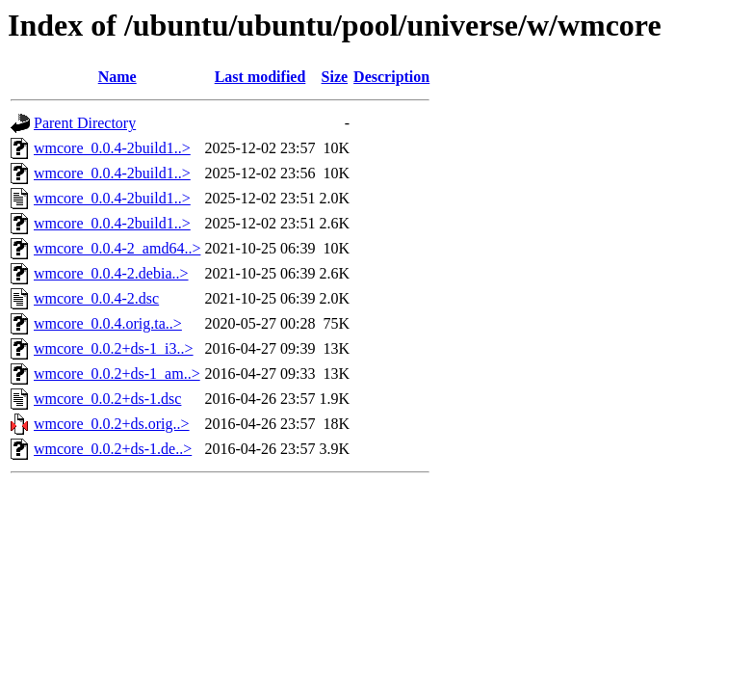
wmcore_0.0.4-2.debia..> (111, 273)
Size (335, 76)
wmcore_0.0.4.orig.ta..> (108, 323)
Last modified (260, 76)
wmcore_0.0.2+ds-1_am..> (117, 373)
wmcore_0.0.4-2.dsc (96, 298)
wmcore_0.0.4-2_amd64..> (117, 248)
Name (117, 76)
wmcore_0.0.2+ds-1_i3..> (114, 348)
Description (391, 76)
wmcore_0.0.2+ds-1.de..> (113, 448)
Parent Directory (85, 123)
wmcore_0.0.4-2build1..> (112, 148)
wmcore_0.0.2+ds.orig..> (112, 423)
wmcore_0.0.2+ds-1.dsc (107, 398)
